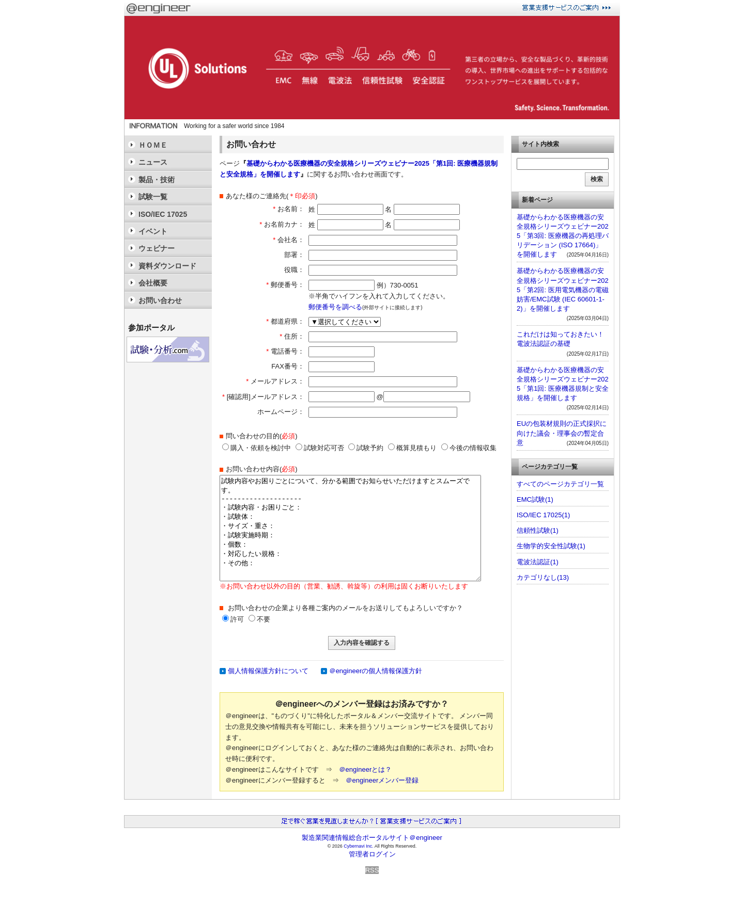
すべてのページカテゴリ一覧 (560, 484)
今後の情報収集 (469, 448)
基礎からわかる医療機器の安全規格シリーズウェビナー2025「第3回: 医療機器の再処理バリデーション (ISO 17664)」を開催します (563, 236)
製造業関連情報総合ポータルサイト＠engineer (372, 837)
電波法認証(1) (538, 562)
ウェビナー (156, 248)
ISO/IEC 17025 (162, 214)
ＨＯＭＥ (152, 145)
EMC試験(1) (535, 499)
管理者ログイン (372, 854)
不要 (263, 619)
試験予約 (365, 448)
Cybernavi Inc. (359, 846)
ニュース (152, 162)
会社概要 (152, 283)
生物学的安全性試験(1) (551, 546)
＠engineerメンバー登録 (382, 780)
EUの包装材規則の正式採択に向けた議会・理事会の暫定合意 (562, 433)
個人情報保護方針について (268, 671)
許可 (237, 619)
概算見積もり (412, 448)
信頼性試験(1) (538, 530)
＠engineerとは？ (365, 769)
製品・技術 (156, 180)
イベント (152, 231)
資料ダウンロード (167, 266)
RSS (372, 870)
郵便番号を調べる (335, 307)
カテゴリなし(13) (543, 577)
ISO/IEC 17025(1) (543, 515)
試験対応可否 (320, 448)
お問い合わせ (160, 300)
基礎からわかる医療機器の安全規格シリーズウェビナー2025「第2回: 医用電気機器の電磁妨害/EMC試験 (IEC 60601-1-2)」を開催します (563, 289)
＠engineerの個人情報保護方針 (376, 671)
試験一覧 (152, 197)
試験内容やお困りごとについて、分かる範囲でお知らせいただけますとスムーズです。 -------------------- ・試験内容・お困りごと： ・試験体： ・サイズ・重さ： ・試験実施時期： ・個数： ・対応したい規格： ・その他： (350, 528)
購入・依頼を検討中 (256, 448)
